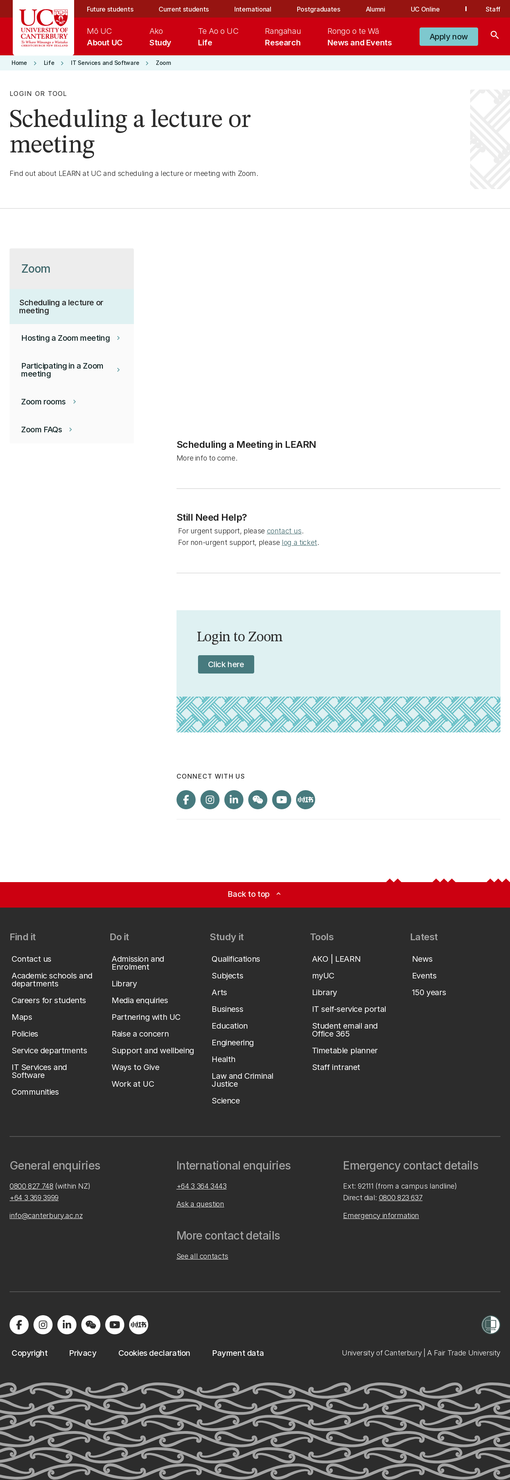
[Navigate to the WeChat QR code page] (257, 799)
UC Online (425, 9)
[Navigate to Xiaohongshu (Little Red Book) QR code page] (305, 799)
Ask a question (200, 1204)
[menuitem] (105, 37)
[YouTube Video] (338, 339)
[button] (449, 36)
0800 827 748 (31, 1186)
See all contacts (202, 1256)
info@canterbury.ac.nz (46, 1215)
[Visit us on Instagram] (210, 799)
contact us (284, 531)
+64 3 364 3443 (202, 1186)
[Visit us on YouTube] (281, 799)
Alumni (375, 9)
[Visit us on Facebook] (186, 799)
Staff (493, 9)
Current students (184, 9)
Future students (110, 9)
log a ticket (299, 542)
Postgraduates (318, 9)
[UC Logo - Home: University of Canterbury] (44, 28)
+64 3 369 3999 (34, 1197)
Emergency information (381, 1215)
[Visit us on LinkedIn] (233, 799)
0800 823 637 (401, 1197)
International (252, 9)
